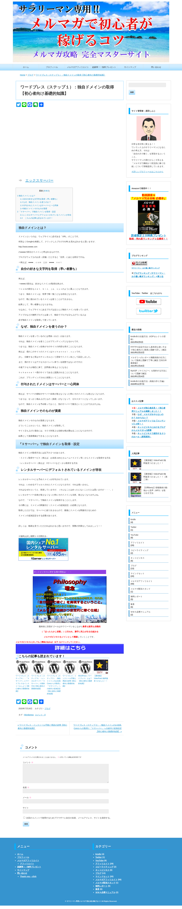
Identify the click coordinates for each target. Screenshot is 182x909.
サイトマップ (130, 67)
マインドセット (137, 573)
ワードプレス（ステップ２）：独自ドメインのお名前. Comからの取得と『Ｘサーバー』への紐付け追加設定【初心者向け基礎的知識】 (54, 685)
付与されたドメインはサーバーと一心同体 (39, 205)
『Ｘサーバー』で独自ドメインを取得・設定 (36, 212)
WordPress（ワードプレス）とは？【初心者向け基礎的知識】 (85, 679)
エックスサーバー (39, 180)
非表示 (46, 191)
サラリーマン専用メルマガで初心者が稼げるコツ (84, 904)
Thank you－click (28, 880)
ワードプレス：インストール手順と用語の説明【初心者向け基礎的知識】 (69, 681)
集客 (133, 604)
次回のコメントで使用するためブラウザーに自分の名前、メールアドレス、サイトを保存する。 (69, 821)
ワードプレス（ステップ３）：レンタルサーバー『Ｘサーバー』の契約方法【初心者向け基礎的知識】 (38, 682)
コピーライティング (139, 550)
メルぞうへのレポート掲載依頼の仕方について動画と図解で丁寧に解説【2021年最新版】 (149, 360)
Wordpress (29, 715)
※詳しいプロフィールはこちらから (147, 171)
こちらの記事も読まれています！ (36, 218)
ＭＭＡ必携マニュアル (140, 612)
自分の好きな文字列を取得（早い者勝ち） (39, 199)
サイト (26, 811)
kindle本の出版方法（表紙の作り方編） (148, 381)
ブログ (47, 708)
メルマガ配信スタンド (140, 589)
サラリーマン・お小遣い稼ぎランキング (146, 268)
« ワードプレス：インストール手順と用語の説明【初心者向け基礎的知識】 (42, 726)
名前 (26, 791)
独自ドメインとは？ (26, 196)
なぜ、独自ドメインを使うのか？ (35, 202)
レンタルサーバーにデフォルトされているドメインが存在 (45, 215)
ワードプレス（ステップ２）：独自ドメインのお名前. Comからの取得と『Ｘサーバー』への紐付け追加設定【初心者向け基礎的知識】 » (97, 728)
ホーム (26, 67)
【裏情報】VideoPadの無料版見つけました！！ (101, 678)
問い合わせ (156, 67)
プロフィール (52, 67)
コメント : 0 (40, 715)
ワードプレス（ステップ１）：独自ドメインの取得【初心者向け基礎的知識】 (67, 90)
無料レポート (136, 596)
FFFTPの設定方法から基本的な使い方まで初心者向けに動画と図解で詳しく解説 (149, 348)
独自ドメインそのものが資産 (33, 208)
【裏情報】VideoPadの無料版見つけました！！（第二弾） (155, 477)
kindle (133, 519)
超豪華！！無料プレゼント (104, 67)
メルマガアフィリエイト (78, 67)
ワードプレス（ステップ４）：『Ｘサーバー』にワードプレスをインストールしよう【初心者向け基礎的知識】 (22, 683)
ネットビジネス (137, 558)
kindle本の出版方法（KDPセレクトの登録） (148, 337)
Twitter (133, 527)
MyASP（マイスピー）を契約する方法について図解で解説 (149, 372)
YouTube (134, 535)
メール (27, 801)
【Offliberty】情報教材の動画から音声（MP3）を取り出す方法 (155, 490)
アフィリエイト (137, 542)
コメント (28, 762)
